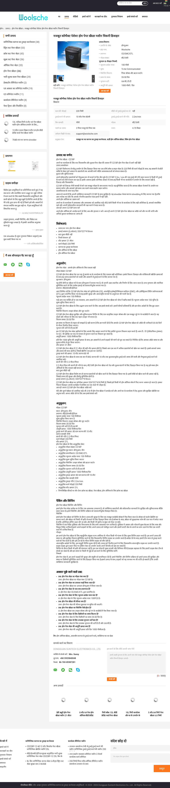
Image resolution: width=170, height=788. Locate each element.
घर (59, 16)
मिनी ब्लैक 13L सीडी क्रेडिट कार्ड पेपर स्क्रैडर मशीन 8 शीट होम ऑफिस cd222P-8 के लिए (109, 714)
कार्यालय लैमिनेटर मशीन (13, 100)
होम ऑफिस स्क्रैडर (63, 636)
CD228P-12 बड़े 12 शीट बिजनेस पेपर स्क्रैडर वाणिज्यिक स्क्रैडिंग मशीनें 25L (43, 747)
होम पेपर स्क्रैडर (17, 28)
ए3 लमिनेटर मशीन (11, 94)
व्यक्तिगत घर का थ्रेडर (105, 636)
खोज (144, 3)
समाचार (145, 16)
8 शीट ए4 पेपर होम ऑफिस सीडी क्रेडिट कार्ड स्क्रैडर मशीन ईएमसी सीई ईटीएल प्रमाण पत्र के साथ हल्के (86, 714)
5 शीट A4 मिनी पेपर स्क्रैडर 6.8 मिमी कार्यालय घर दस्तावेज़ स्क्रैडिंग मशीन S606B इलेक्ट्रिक (156, 714)
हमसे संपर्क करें (132, 16)
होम (1, 28)
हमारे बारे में (86, 16)
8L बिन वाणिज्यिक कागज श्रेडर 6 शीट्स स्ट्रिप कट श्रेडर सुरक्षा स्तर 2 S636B (45, 762)
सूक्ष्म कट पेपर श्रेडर (11, 59)
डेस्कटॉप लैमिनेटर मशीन (13, 82)
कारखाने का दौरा (101, 16)
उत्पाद (66, 16)
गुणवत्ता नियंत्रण (117, 16)
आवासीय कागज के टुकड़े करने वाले (83, 636)
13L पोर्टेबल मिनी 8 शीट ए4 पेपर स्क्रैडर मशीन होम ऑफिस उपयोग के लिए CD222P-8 (26, 124)
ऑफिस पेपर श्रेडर (11, 65)
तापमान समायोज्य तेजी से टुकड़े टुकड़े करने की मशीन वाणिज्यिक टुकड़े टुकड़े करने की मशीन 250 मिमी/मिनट (87, 748)
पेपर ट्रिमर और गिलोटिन (13, 106)
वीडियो (75, 16)
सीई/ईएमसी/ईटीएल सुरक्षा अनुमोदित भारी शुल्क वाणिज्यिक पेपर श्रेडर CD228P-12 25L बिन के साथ (44, 755)
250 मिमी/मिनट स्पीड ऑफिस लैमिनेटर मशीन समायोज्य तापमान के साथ (86, 762)
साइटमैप (3, 767)
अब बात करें (157, 3)
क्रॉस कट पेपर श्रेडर (11, 53)
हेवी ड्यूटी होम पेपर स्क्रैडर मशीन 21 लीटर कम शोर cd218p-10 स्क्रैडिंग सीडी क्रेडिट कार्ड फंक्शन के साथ (63, 714)
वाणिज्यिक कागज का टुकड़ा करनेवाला (19, 42)
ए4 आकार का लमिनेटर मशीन (16, 88)
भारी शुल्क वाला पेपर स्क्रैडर (15, 77)
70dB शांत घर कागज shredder (24, 140)
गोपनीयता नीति (26, 785)
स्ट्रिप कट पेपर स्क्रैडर (12, 47)
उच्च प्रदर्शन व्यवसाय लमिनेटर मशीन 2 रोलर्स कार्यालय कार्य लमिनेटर (85, 755)
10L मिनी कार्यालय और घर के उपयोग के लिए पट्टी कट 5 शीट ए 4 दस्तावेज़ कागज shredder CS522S (133, 714)
